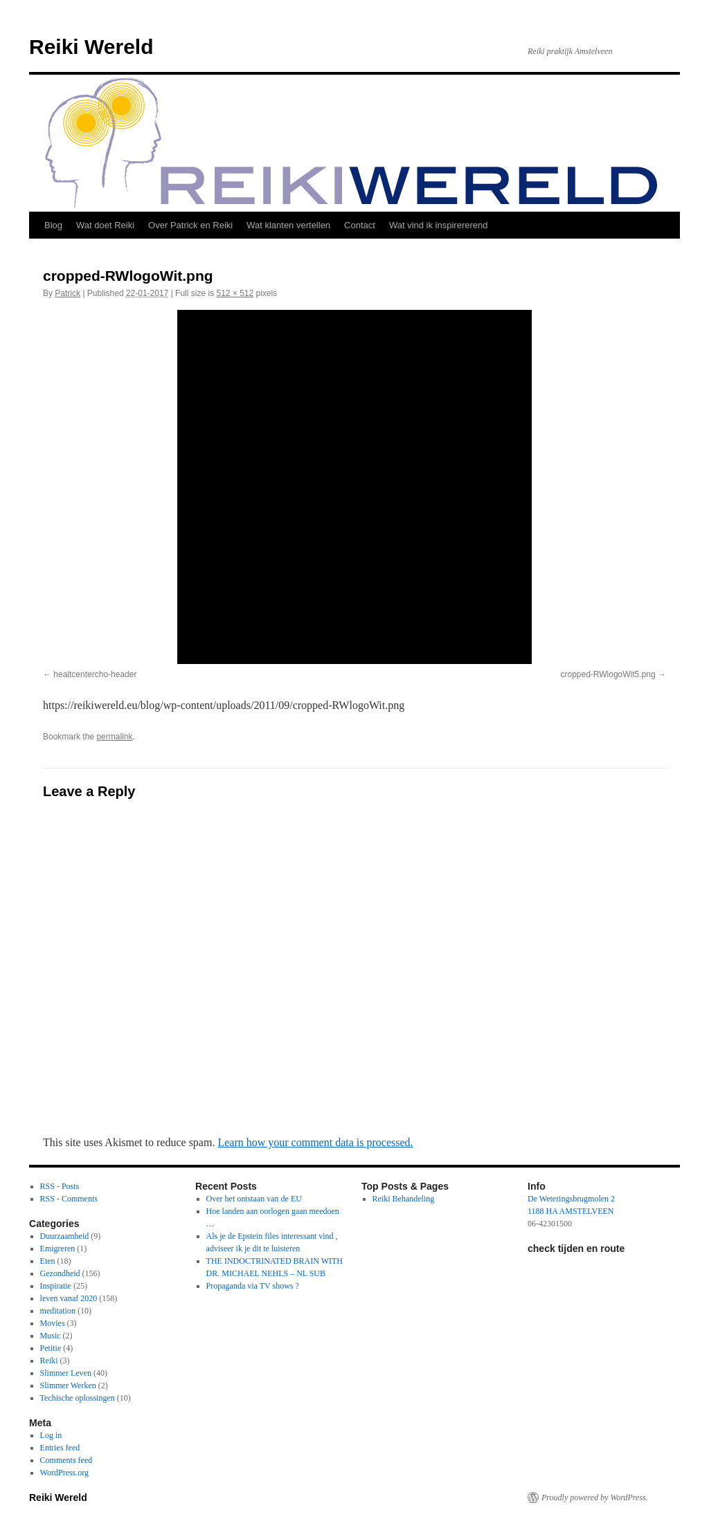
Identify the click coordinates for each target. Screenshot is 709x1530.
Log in (51, 1435)
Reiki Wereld (91, 46)
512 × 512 (234, 293)
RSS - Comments (69, 1199)
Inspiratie (55, 1286)
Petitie (51, 1348)
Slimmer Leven (65, 1373)
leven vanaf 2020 (69, 1298)
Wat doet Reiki (105, 225)
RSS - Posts (60, 1186)
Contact (359, 225)
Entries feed (60, 1448)
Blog (53, 225)
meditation (57, 1311)
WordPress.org (64, 1472)
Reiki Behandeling (404, 1199)
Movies (52, 1323)
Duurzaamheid (64, 1236)
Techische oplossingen (77, 1398)
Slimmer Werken (68, 1385)
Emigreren (57, 1248)
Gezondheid (60, 1273)
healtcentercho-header (94, 674)
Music (50, 1335)
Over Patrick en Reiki (190, 225)
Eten (47, 1261)
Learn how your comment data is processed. (315, 1142)
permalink (114, 736)
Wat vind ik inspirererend (438, 225)
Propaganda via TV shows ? (252, 1286)
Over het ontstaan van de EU (254, 1199)
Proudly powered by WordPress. (594, 1497)
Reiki (49, 1360)
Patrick (67, 293)
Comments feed (66, 1460)
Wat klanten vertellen (288, 225)
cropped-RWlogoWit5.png (607, 674)
